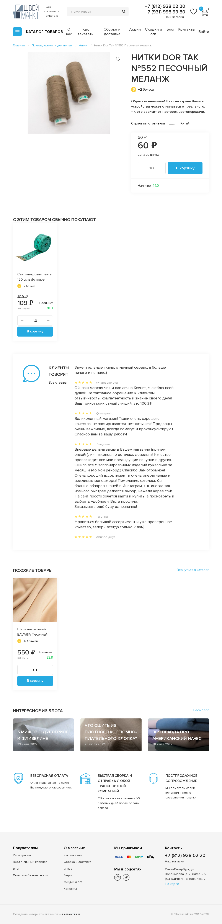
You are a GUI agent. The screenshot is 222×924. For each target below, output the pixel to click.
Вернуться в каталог (193, 570)
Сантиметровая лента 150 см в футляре (34, 277)
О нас (69, 31)
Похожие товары (32, 570)
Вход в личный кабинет (30, 862)
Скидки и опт (153, 31)
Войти (203, 31)
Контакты (186, 29)
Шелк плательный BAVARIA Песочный (32, 632)
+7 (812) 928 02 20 (164, 6)
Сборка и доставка (112, 31)
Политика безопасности (30, 875)
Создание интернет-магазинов (35, 914)
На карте (172, 884)
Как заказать (85, 31)
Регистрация (22, 855)
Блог (170, 29)
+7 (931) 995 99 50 (164, 12)
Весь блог (201, 710)
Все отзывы (53, 382)
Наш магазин (174, 17)
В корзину (185, 168)
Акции (135, 29)
